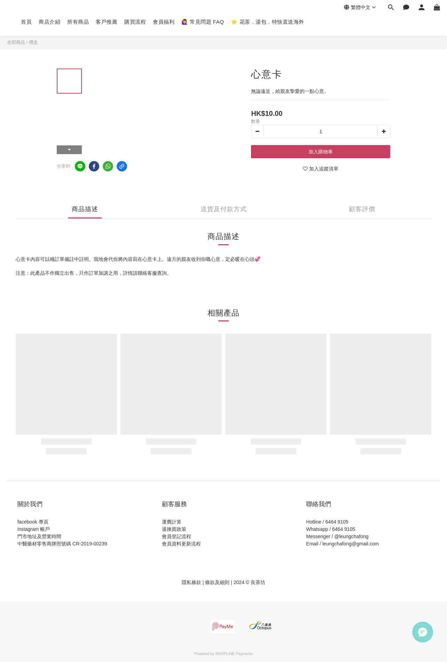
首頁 (26, 22)
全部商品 (16, 42)
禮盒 (33, 42)
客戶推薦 (106, 22)
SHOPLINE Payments (234, 654)
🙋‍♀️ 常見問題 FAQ (202, 22)
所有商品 (78, 22)
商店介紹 (49, 22)
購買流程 (135, 22)
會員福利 (163, 22)
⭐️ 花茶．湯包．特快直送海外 (267, 22)
